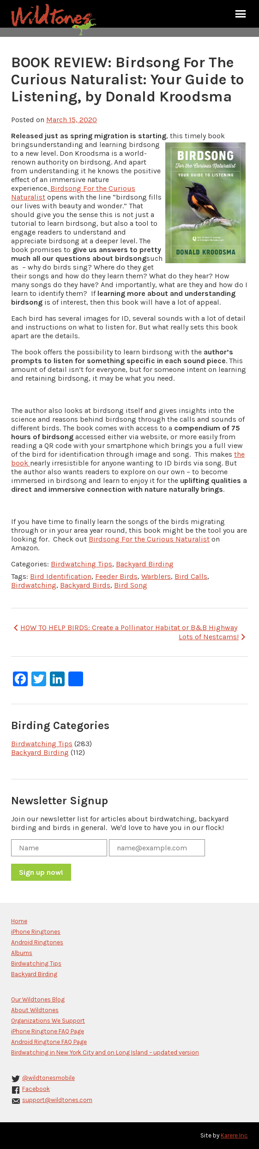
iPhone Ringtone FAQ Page (47, 1031)
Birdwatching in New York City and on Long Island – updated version (105, 1052)
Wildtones (55, 20)
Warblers (156, 576)
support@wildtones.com (57, 1099)
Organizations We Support (48, 1020)
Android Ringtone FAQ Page (49, 1041)
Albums (21, 952)
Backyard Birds (85, 585)
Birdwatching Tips (81, 564)
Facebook (36, 1088)
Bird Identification (60, 576)
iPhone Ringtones (35, 931)
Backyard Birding (145, 564)
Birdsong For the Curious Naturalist (149, 539)
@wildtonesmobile (48, 1077)
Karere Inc (234, 1135)
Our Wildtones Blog (38, 999)
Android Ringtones (37, 942)
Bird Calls (191, 576)
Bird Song (130, 585)
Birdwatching (33, 585)
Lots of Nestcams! (213, 636)
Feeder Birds (116, 576)
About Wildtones (35, 1010)
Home (19, 921)
